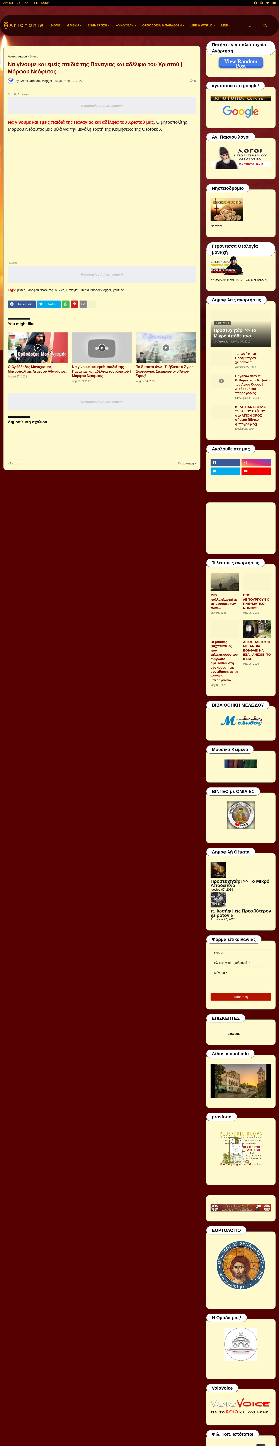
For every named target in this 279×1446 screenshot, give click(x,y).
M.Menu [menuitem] (72, 25)
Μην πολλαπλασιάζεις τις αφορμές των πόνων (224, 601)
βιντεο (34, 56)
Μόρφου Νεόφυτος (40, 290)
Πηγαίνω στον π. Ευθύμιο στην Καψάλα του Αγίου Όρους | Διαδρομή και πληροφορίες (252, 384)
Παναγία (72, 290)
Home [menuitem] (55, 25)
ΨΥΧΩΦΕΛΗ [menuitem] (125, 25)
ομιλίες (59, 290)
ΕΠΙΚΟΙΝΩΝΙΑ (40, 3)
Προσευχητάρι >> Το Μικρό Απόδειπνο (235, 333)
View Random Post (240, 62)
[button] (250, 25)
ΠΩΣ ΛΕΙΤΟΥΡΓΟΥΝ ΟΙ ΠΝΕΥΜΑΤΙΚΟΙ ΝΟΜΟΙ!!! (256, 601)
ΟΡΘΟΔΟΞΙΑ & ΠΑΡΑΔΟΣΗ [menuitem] (162, 25)
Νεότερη (15, 463)
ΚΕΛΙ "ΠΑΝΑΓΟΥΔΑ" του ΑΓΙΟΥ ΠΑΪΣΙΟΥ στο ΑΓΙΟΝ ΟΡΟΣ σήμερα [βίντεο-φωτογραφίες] (251, 415)
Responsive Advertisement (102, 106)
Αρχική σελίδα (17, 56)
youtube (118, 290)
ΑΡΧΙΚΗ (8, 3)
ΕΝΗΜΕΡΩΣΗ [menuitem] (97, 25)
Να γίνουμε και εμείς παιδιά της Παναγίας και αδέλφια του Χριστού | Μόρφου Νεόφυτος (101, 371)
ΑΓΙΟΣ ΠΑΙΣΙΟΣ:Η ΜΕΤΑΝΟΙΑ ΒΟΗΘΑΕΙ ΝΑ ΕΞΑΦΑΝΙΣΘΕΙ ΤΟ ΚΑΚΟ (257, 650)
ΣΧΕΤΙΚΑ (22, 3)
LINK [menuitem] (224, 25)
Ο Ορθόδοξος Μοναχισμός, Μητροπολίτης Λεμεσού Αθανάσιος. (37, 369)
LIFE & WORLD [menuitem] (202, 25)
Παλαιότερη (186, 463)
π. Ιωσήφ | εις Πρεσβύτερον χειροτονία (246, 358)
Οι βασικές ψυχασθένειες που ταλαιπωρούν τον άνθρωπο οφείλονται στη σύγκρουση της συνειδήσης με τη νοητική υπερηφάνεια (224, 661)
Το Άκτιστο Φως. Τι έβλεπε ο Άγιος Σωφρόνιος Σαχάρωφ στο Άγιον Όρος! (164, 371)
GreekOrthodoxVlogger (95, 290)
